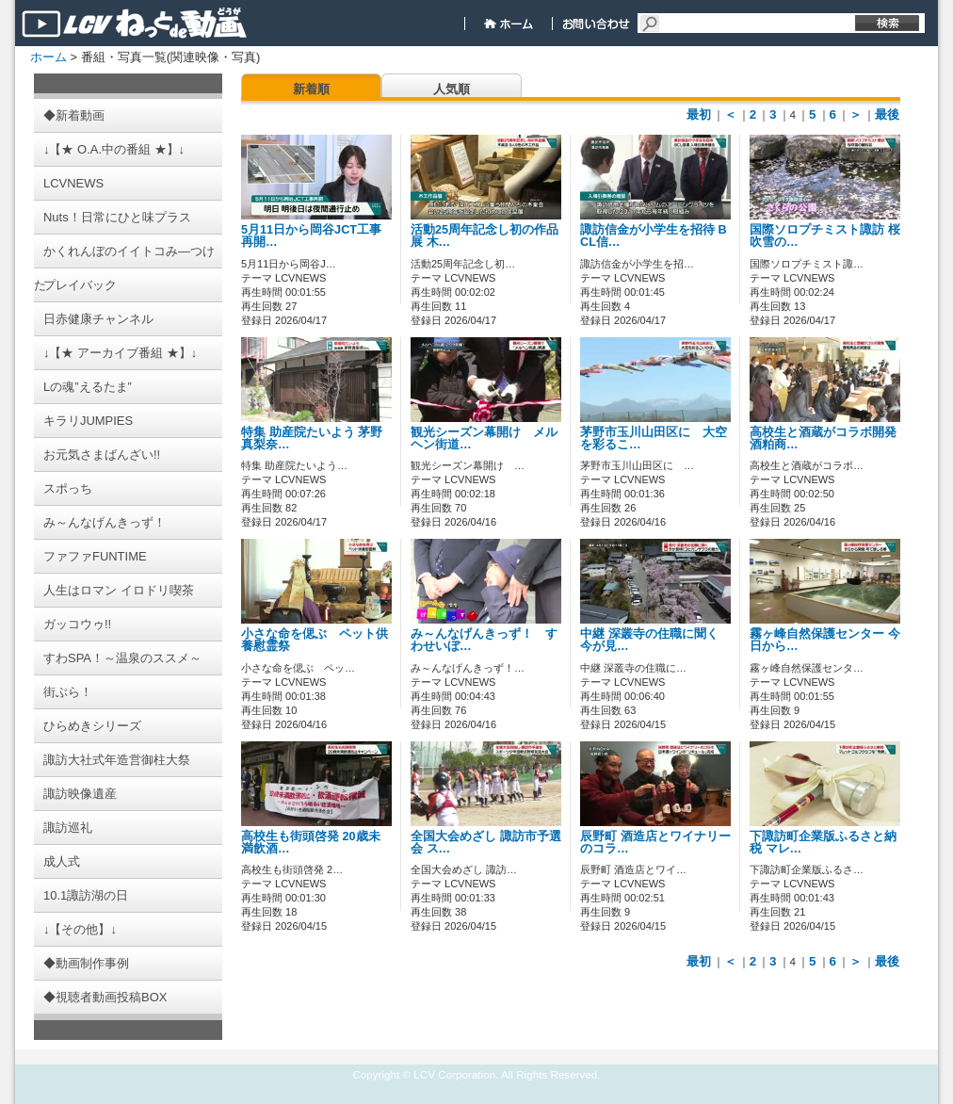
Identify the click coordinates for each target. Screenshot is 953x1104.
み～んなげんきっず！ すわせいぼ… (484, 640)
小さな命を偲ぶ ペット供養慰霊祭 (314, 640)
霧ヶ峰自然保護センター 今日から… (825, 640)
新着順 (311, 89)
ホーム (48, 57)
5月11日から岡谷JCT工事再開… (311, 236)
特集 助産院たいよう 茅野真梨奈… (311, 438)
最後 (887, 114)
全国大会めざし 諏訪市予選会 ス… (486, 842)
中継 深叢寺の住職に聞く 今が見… (649, 640)
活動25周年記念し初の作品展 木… (484, 236)
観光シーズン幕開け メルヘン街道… (484, 438)
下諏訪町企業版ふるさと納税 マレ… (823, 842)
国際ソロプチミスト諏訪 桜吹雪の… (825, 236)
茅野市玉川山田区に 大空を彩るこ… (653, 438)
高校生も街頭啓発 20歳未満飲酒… (310, 842)
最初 (698, 114)
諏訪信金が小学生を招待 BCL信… (653, 236)
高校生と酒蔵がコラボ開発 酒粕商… (829, 438)
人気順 (451, 89)
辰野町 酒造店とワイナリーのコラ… (655, 842)
